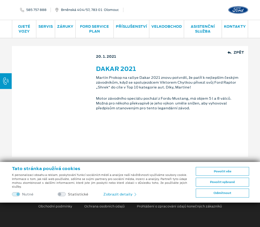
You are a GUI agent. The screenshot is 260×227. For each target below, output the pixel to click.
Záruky (65, 26)
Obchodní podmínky (55, 206)
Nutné (28, 194)
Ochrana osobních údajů (104, 206)
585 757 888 (36, 10)
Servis (45, 26)
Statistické (78, 194)
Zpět (236, 52)
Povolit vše (222, 171)
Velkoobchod (166, 26)
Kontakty (235, 26)
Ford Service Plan (94, 29)
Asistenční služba (203, 29)
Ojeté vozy (24, 29)
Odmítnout (222, 193)
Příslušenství (131, 26)
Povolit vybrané (222, 182)
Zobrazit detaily (120, 194)
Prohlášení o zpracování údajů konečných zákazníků (179, 206)
